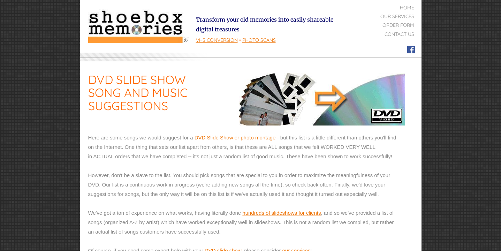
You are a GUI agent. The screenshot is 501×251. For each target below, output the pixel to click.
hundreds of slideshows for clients (281, 213)
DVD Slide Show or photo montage (235, 137)
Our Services (397, 16)
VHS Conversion (217, 40)
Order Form (398, 25)
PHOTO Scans (259, 40)
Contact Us (399, 34)
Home (407, 8)
